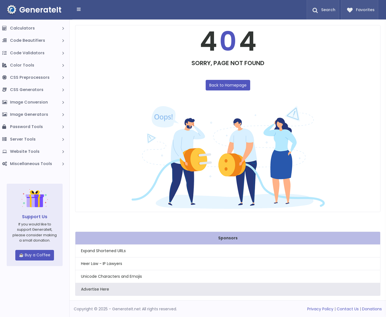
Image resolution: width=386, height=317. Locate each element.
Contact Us (348, 309)
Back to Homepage (228, 85)
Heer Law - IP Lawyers (101, 263)
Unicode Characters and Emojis (111, 276)
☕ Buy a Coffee (34, 255)
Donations (372, 309)
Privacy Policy (320, 309)
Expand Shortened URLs (103, 251)
